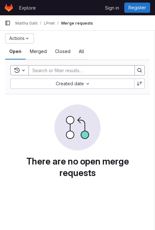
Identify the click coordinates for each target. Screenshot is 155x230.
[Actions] (19, 38)
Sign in (112, 8)
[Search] (78, 70)
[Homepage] (9, 8)
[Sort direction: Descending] (140, 84)
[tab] (15, 51)
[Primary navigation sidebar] (8, 23)
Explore (27, 8)
